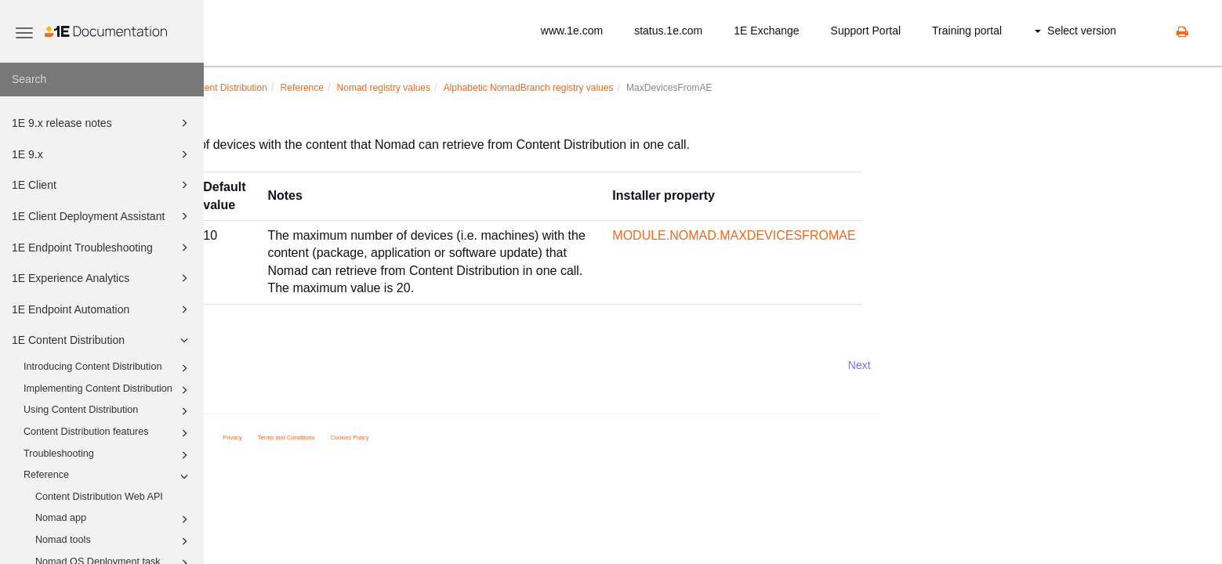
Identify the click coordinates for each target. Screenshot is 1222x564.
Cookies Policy (508, 437)
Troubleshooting (108, 455)
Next (1018, 365)
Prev (245, 365)
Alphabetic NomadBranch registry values (688, 87)
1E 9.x (102, 154)
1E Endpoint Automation (102, 309)
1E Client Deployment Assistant (102, 216)
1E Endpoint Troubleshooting (102, 247)
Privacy (391, 437)
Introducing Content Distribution (108, 368)
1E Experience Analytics (102, 278)
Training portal (967, 30)
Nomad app (114, 519)
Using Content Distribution (108, 411)
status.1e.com (668, 30)
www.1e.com (572, 30)
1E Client (102, 184)
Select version (1075, 30)
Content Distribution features (108, 433)
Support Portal (866, 30)
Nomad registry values (542, 87)
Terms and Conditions (445, 437)
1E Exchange (766, 30)
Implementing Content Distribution (108, 390)
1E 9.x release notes (102, 123)
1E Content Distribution (102, 340)
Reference (108, 476)
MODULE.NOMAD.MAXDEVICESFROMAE (892, 235)
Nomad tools (114, 541)
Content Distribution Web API (99, 496)
